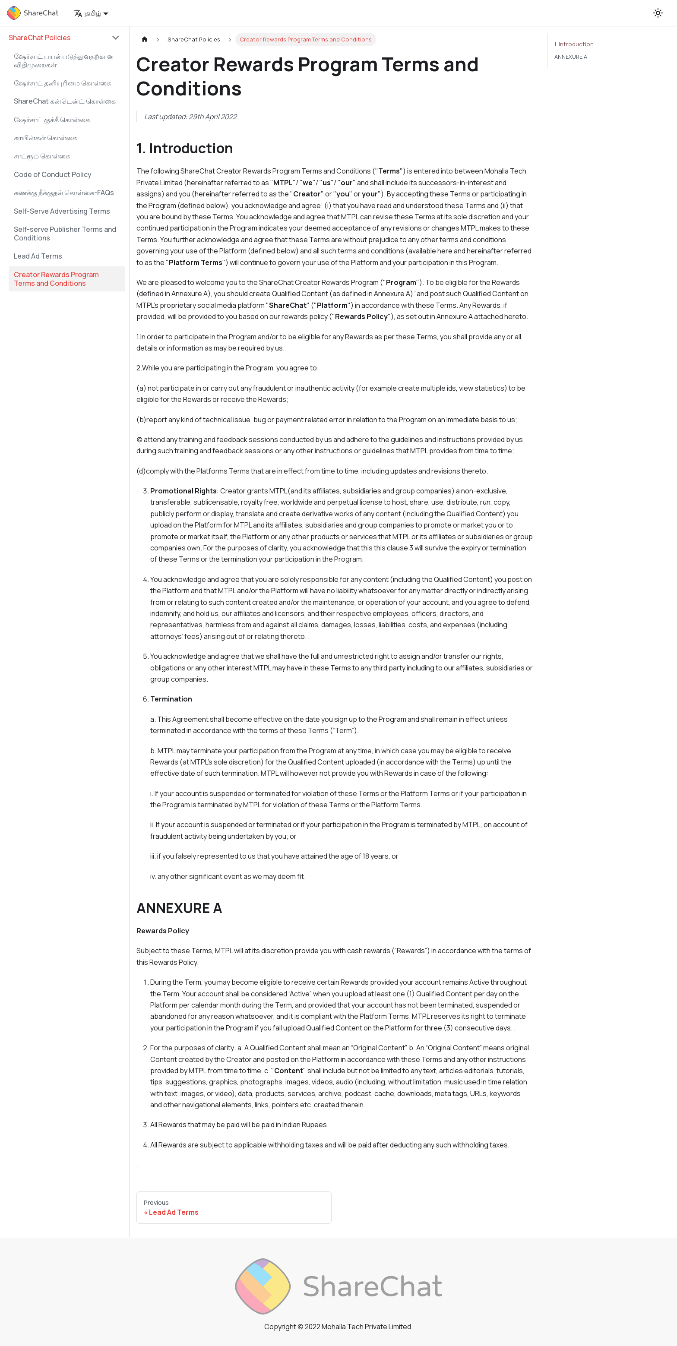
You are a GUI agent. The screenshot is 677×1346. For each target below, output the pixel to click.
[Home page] (144, 39)
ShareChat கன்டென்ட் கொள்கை (65, 101)
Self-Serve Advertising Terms (62, 211)
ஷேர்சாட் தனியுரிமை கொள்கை (62, 83)
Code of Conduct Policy (53, 174)
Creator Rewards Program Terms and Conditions (56, 279)
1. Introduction (574, 44)
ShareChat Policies (40, 37)
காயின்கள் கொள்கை (45, 137)
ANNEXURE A (570, 56)
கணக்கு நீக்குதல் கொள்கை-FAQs (64, 192)
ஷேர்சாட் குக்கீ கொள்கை (52, 119)
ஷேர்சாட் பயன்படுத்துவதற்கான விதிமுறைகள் (64, 60)
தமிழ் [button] (87, 13)
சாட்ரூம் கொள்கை (42, 156)
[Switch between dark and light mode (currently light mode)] (658, 13)
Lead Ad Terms (38, 256)
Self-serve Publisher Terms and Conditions (65, 233)
